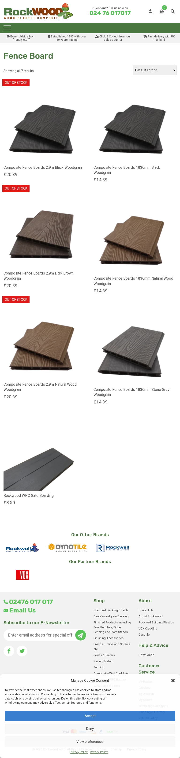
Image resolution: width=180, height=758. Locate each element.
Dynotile (144, 634)
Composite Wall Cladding (111, 673)
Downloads (146, 655)
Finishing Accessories (109, 638)
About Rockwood (151, 616)
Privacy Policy (79, 752)
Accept (90, 716)
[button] (173, 680)
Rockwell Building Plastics (156, 622)
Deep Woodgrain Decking (111, 616)
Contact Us (146, 610)
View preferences (90, 742)
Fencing (99, 667)
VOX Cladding (148, 628)
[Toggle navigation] (7, 28)
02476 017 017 (28, 602)
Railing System (103, 661)
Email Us (20, 610)
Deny (90, 729)
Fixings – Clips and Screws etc (112, 646)
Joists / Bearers (104, 655)
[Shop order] (154, 70)
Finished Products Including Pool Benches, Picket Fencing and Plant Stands (112, 627)
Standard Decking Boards (111, 610)
